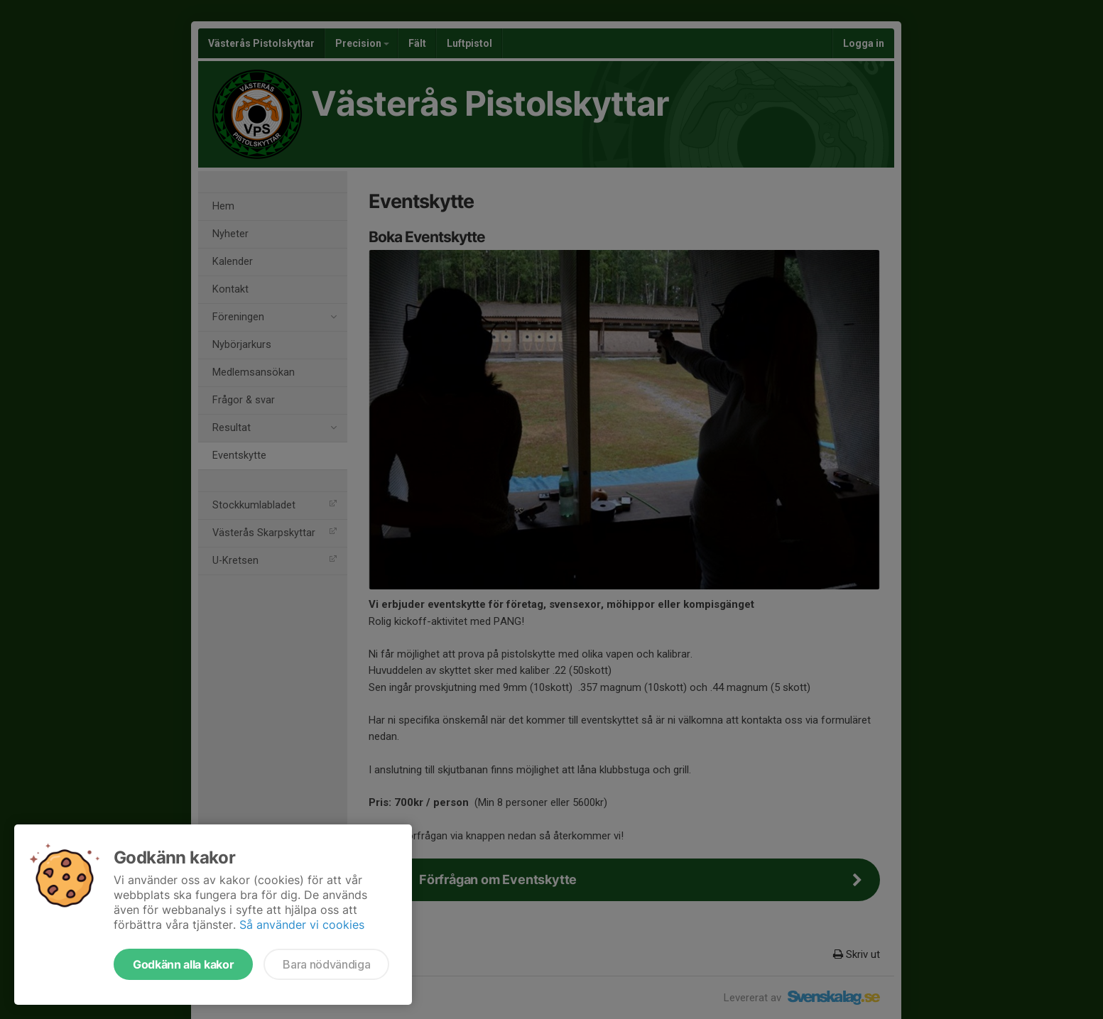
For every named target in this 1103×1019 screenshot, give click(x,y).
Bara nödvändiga (326, 964)
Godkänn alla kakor (183, 964)
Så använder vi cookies (301, 924)
